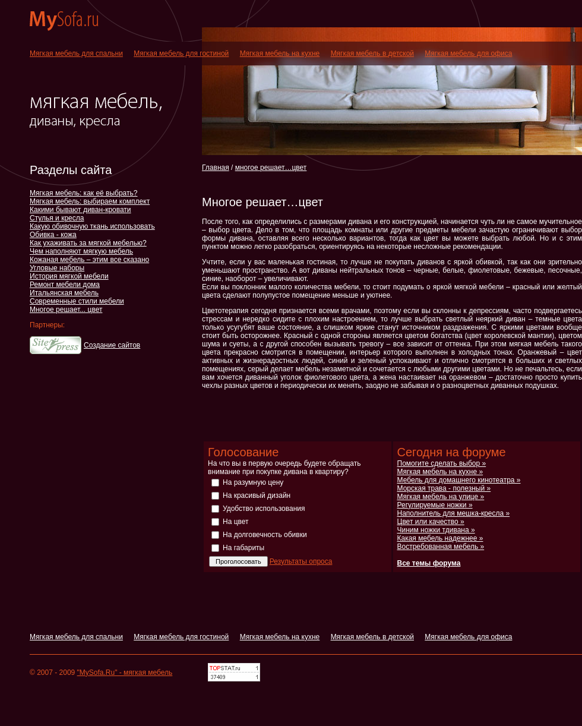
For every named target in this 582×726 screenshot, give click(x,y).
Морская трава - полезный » (444, 488)
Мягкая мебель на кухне (280, 53)
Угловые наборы (57, 268)
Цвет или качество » (430, 521)
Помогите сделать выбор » (441, 463)
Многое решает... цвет (66, 309)
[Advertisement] (341, 183)
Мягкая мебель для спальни (76, 53)
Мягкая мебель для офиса (468, 53)
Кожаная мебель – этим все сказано (89, 259)
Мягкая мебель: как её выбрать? (83, 193)
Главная (215, 167)
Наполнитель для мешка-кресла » (453, 513)
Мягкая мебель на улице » (441, 497)
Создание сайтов (112, 345)
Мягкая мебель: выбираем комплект (90, 201)
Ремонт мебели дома (65, 284)
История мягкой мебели (69, 276)
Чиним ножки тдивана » (436, 530)
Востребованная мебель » (441, 546)
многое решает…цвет (271, 167)
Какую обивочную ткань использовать (92, 226)
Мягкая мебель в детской (372, 53)
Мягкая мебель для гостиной (181, 53)
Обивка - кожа (53, 235)
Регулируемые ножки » (435, 505)
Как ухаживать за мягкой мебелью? (88, 243)
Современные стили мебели (77, 301)
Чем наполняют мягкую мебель (81, 251)
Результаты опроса (301, 561)
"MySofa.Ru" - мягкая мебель (125, 672)
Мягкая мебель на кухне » (440, 472)
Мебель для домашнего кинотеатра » (459, 480)
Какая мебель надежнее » (440, 538)
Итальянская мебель (64, 293)
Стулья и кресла (57, 218)
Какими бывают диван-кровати (80, 210)
